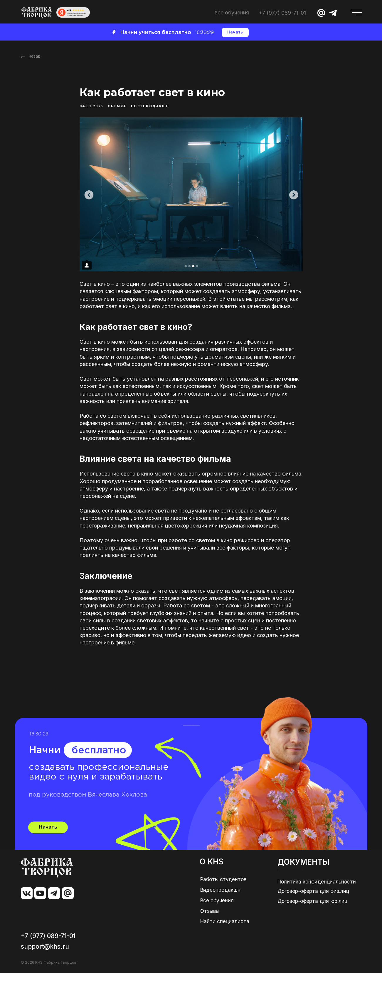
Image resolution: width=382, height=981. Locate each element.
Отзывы (209, 919)
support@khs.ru (45, 954)
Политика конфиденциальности (316, 890)
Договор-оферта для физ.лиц (313, 899)
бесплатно (99, 758)
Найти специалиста (224, 929)
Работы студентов (223, 887)
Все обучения (217, 908)
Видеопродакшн (220, 898)
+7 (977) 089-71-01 (282, 13)
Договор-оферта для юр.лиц (312, 909)
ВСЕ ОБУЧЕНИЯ (232, 12)
